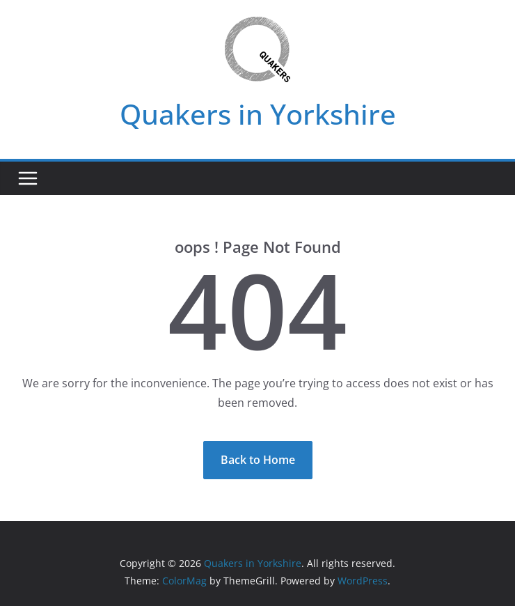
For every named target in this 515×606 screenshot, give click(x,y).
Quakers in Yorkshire (258, 114)
